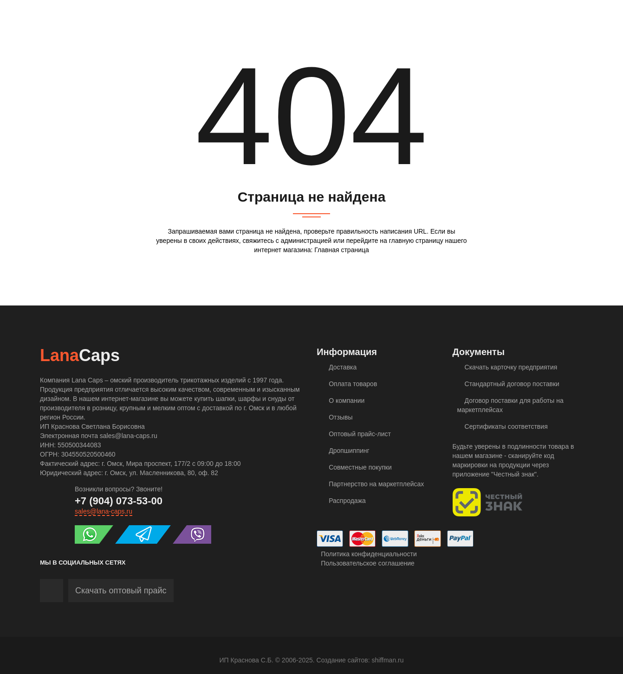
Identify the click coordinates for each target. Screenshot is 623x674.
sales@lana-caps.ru (103, 511)
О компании (342, 400)
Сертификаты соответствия (502, 426)
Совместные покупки (356, 467)
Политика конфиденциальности (367, 554)
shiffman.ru (388, 660)
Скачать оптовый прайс (121, 590)
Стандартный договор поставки (508, 384)
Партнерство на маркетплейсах (372, 484)
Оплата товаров (349, 384)
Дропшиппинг (345, 450)
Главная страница (341, 250)
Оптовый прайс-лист (356, 434)
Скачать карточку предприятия (507, 367)
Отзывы (336, 417)
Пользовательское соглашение (366, 563)
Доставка (339, 367)
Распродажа (343, 500)
